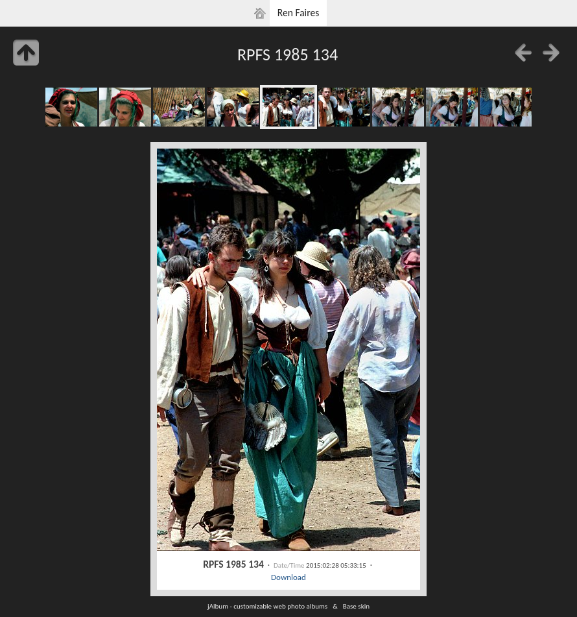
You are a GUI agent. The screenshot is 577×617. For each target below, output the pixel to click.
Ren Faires (298, 12)
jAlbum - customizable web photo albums (267, 606)
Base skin (356, 606)
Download (288, 577)
